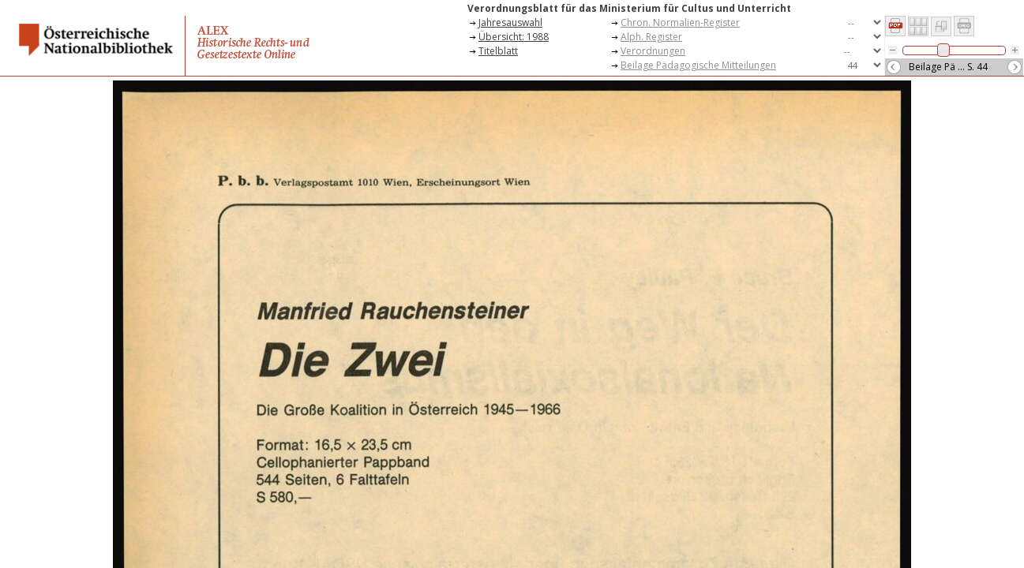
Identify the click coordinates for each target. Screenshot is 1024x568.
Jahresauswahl (510, 22)
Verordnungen (653, 51)
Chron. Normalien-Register (680, 22)
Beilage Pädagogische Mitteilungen (698, 65)
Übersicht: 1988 (513, 36)
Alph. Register (651, 36)
